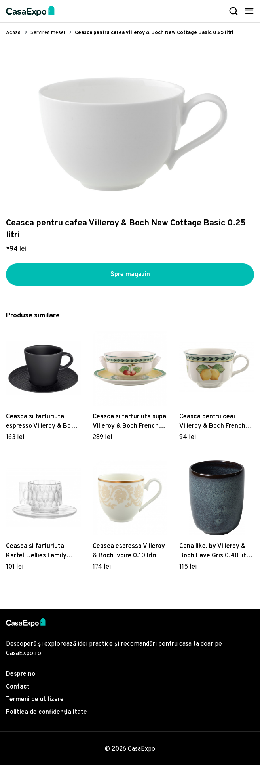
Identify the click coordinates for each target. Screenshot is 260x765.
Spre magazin (130, 275)
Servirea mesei (47, 33)
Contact (18, 687)
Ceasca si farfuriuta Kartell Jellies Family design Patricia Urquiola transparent (40, 551)
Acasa (13, 33)
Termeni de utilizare (35, 700)
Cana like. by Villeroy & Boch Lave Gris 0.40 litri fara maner (214, 551)
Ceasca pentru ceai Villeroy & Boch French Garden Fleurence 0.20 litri (212, 422)
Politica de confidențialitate (46, 712)
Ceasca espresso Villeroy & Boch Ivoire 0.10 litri (129, 551)
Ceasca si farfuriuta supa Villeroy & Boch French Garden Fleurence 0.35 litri (129, 422)
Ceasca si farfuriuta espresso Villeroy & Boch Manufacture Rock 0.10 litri (42, 422)
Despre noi (21, 674)
